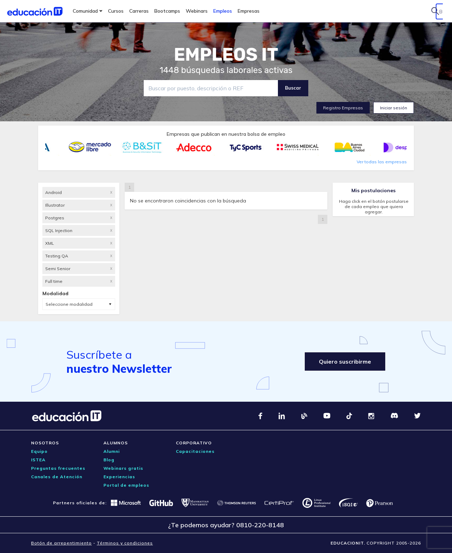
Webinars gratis (123, 468)
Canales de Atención (56, 476)
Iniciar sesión (393, 107)
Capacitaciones (195, 451)
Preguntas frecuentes (58, 468)
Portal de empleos (126, 485)
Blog (108, 459)
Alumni (111, 451)
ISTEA (38, 459)
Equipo (39, 451)
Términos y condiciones (125, 543)
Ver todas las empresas (382, 161)
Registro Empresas (343, 107)
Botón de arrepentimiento (61, 543)
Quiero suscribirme (345, 361)
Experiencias (119, 476)
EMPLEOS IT (226, 54)
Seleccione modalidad (69, 304)
